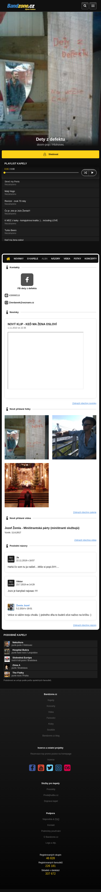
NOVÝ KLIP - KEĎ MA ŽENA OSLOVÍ (32, 324)
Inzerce (50, 759)
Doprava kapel (51, 801)
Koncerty (91, 258)
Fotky (77, 258)
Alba (44, 258)
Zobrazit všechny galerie (84, 512)
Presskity (51, 789)
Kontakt (51, 825)
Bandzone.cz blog (50, 735)
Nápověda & (51, 819)
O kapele (32, 258)
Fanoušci (51, 718)
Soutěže (51, 730)
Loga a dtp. (51, 843)
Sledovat (50, 154)
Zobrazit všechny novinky (84, 403)
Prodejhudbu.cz (51, 795)
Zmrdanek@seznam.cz (21, 302)
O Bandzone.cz (51, 837)
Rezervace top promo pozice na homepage (51, 754)
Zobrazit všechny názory (84, 625)
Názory (55, 258)
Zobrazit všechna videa (85, 540)
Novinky (19, 258)
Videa (67, 258)
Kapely (51, 700)
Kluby (51, 724)
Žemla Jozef (22, 605)
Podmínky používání (51, 831)
